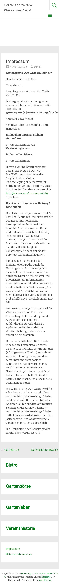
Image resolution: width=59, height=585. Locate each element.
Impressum (13, 548)
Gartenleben (18, 507)
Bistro (11, 465)
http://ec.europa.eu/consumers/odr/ (27, 193)
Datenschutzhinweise (19, 554)
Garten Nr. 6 (10, 449)
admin (37, 66)
